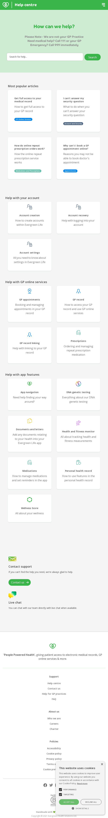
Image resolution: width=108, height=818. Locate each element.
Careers (54, 723)
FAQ (54, 699)
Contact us (54, 688)
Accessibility (54, 748)
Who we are (54, 718)
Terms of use (54, 764)
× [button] (102, 764)
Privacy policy (54, 758)
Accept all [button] (69, 802)
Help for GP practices (54, 693)
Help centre (54, 683)
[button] (103, 5)
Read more (82, 783)
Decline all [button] (91, 802)
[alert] (80, 788)
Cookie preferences (54, 769)
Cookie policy (54, 753)
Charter (54, 728)
